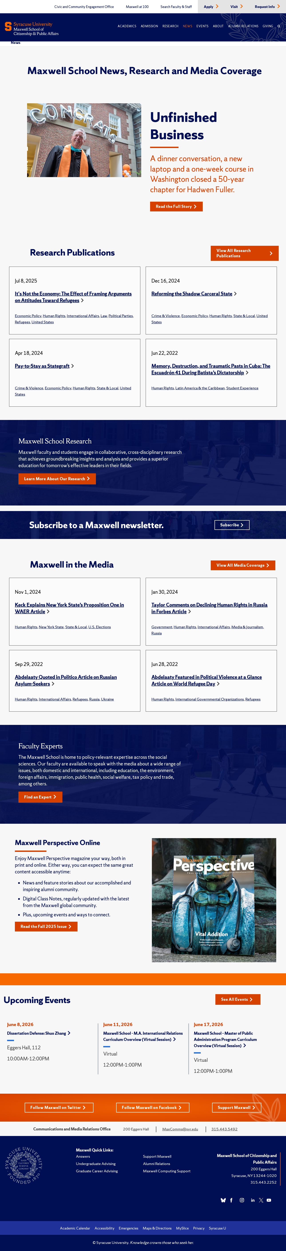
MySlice (182, 1228)
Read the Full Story (176, 206)
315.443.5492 (224, 1129)
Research (171, 26)
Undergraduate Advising (96, 1163)
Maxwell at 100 (137, 7)
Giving (268, 26)
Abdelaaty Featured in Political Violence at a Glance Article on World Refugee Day (206, 680)
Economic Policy (28, 315)
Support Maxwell (236, 1107)
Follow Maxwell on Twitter (58, 1107)
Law (104, 315)
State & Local (244, 315)
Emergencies (128, 1228)
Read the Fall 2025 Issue (46, 926)
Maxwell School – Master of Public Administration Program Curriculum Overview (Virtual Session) (225, 1039)
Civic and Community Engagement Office (84, 7)
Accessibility (104, 1228)
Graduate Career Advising (97, 1170)
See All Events (237, 999)
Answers (83, 1156)
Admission (149, 26)
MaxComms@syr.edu (180, 1129)
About (218, 26)
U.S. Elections (99, 626)
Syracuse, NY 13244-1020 (254, 1175)
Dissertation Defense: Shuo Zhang (38, 1033)
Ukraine (107, 699)
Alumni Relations (243, 26)
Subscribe (232, 524)
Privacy (199, 1228)
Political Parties (121, 315)
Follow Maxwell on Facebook (152, 1107)
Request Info (265, 7)
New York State (51, 626)
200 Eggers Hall (264, 1168)
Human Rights (54, 315)
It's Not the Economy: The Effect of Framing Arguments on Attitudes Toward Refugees (73, 297)
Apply (209, 7)
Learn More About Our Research (57, 478)
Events (203, 26)
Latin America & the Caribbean (200, 387)
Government (161, 626)
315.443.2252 (263, 1182)
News (187, 26)
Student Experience (242, 387)
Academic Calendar (75, 1228)
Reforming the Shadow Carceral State (191, 294)
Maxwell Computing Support (167, 1170)
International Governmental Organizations (209, 699)
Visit (234, 7)
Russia (156, 633)
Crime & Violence (165, 315)
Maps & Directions (157, 1228)
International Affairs (83, 315)
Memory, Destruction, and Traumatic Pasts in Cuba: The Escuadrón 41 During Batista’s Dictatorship (210, 369)
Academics (127, 26)
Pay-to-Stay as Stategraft (42, 366)
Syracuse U (217, 1228)
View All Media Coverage (242, 565)
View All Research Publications (244, 253)
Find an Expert (40, 797)
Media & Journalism (247, 626)
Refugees (22, 321)
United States (43, 321)
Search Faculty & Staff (176, 7)
